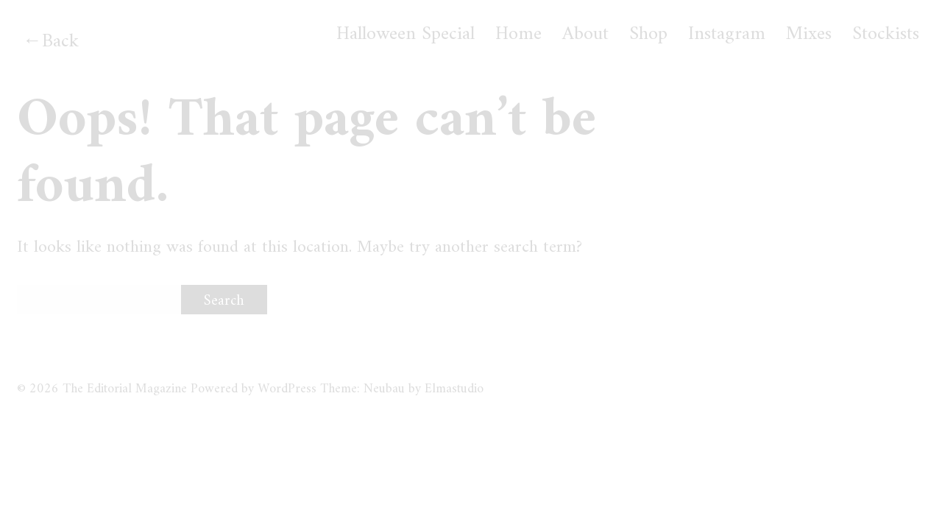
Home (518, 34)
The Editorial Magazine (125, 389)
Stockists (885, 34)
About (585, 34)
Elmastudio (454, 389)
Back (60, 41)
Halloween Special (405, 34)
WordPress (287, 389)
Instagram (726, 34)
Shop (648, 34)
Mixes (809, 34)
